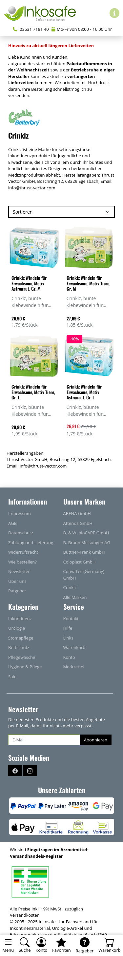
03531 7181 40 (31, 29)
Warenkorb (74, 647)
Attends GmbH (77, 523)
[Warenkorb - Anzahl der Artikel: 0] (109, 945)
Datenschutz (20, 533)
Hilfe (67, 628)
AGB (12, 523)
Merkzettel (73, 667)
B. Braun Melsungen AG (86, 542)
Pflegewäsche (21, 657)
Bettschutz (18, 647)
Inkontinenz (20, 618)
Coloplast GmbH (79, 562)
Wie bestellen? (22, 562)
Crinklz (70, 587)
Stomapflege (20, 638)
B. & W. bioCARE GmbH (86, 533)
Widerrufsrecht (23, 552)
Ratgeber (17, 591)
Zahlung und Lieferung (30, 542)
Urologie (16, 628)
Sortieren (22, 212)
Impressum (19, 513)
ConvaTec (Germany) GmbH (83, 574)
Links (68, 638)
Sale (12, 676)
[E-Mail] (44, 740)
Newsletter (19, 571)
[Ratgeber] (84, 945)
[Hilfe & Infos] (114, 13)
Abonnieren (95, 740)
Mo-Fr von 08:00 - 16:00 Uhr (81, 29)
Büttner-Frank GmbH (84, 552)
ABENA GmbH (77, 513)
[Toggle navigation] (8, 945)
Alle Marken (75, 597)
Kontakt (71, 618)
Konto (69, 657)
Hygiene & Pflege (25, 667)
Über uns (17, 581)
